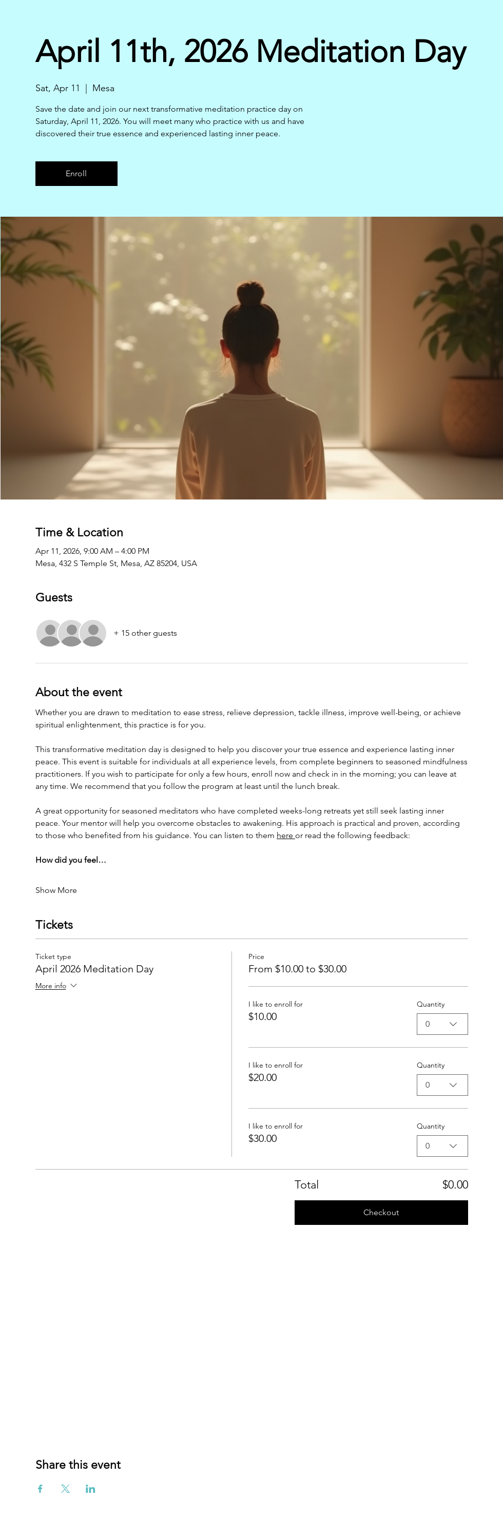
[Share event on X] (65, 1489)
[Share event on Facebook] (40, 1489)
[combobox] (442, 1024)
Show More (56, 890)
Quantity (430, 1004)
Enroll (76, 173)
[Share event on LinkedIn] (90, 1489)
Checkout (381, 1212)
